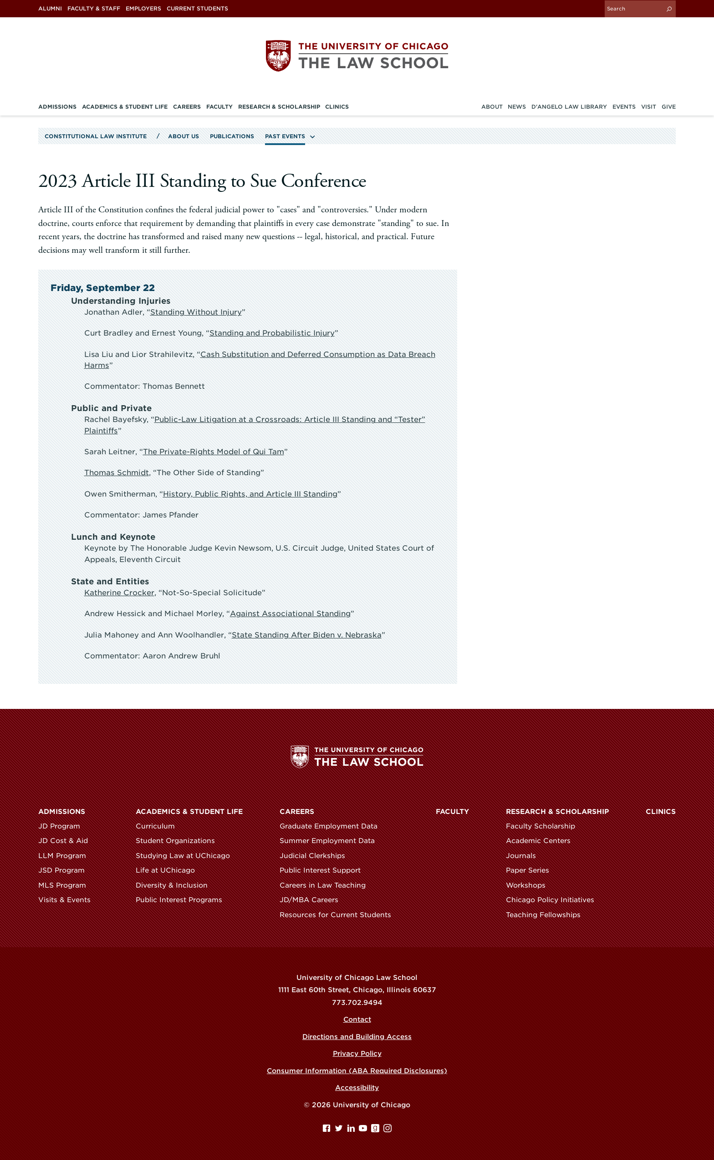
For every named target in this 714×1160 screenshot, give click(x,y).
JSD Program (65, 870)
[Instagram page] (387, 1129)
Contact (357, 1019)
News (517, 106)
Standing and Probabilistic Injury (271, 332)
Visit (648, 106)
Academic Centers (542, 840)
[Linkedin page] (352, 1129)
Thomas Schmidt (116, 472)
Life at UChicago (169, 870)
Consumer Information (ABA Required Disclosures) (357, 1070)
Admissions (61, 811)
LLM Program (66, 855)
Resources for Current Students (339, 914)
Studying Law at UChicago (187, 855)
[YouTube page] (364, 1129)
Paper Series (531, 870)
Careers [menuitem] (187, 106)
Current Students (197, 8)
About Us (183, 136)
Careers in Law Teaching (327, 884)
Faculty (452, 811)
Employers (143, 8)
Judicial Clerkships (316, 855)
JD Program (63, 825)
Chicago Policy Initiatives (554, 899)
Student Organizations (179, 840)
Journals (525, 855)
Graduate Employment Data (333, 825)
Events (624, 106)
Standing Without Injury (196, 311)
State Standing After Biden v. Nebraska (306, 634)
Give (669, 106)
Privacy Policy (357, 1053)
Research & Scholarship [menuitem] (279, 106)
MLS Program (66, 884)
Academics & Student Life (189, 811)
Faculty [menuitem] (219, 106)
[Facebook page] (327, 1129)
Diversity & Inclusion (176, 884)
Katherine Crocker (119, 592)
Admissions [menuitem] (57, 106)
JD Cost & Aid (67, 840)
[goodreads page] (376, 1129)
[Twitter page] (340, 1129)
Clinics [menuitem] (337, 106)
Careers (297, 811)
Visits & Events (68, 899)
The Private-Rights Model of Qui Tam (213, 451)
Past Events (285, 136)
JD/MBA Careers (313, 899)
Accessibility (357, 1087)
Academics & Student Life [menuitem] (125, 106)
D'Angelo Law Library (569, 106)
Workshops (530, 884)
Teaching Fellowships (547, 914)
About (492, 106)
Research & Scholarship (557, 811)
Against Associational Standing (289, 612)
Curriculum (159, 825)
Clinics (661, 811)
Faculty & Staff (93, 8)
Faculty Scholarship (544, 825)
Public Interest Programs (183, 899)
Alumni (50, 8)
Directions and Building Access (357, 1036)
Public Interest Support (324, 870)
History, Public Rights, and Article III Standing (250, 493)
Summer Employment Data (331, 840)
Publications (232, 136)
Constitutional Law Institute (96, 136)
